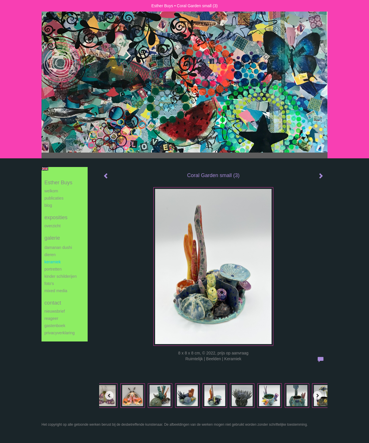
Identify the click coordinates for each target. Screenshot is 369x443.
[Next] (317, 395)
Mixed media (55, 290)
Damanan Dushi (58, 247)
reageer (51, 318)
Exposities (55, 217)
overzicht (52, 226)
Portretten (53, 269)
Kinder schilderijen (60, 276)
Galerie (52, 238)
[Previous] (109, 395)
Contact (52, 303)
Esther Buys (162, 5)
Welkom (51, 191)
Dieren (50, 254)
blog (48, 205)
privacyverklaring (59, 333)
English (45, 168)
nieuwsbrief (54, 311)
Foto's (49, 283)
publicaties (53, 198)
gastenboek (54, 325)
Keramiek (52, 262)
